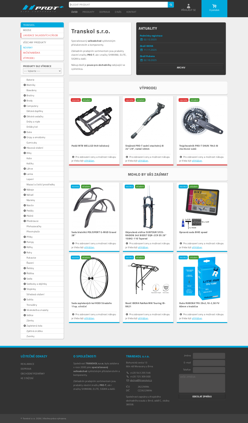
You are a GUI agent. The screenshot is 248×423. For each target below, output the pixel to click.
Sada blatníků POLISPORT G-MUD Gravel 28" (93, 233)
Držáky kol (32, 126)
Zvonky (30, 336)
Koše (29, 158)
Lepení (30, 179)
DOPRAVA (104, 12)
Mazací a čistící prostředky (41, 184)
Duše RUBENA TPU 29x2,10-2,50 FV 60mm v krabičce (199, 304)
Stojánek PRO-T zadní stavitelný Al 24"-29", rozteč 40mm (144, 147)
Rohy (27, 252)
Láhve (28, 169)
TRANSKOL (29, 25)
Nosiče (28, 205)
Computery (30, 106)
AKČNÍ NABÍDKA (31, 52)
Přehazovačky (34, 226)
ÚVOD (74, 12)
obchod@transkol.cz (141, 380)
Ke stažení (27, 378)
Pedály (28, 211)
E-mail (187, 362)
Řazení (30, 263)
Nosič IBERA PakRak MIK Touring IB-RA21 (145, 304)
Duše (27, 132)
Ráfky (28, 247)
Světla (28, 299)
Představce (31, 221)
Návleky (31, 200)
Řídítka (28, 273)
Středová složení (35, 294)
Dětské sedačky (33, 116)
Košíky (30, 163)
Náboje (28, 190)
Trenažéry (32, 305)
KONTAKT (131, 12)
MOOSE (27, 30)
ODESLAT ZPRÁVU (202, 396)
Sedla (27, 279)
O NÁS (118, 12)
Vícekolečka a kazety (36, 310)
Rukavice (31, 257)
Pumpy (28, 242)
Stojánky (29, 289)
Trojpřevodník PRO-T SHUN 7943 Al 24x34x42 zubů (198, 147)
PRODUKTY (88, 12)
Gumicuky (32, 142)
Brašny (28, 95)
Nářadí (28, 195)
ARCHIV (181, 67)
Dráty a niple (33, 121)
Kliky (27, 153)
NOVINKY (28, 47)
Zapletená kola (32, 326)
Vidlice (28, 315)
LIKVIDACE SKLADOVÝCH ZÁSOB (40, 35)
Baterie (30, 79)
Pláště (28, 216)
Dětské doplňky (35, 111)
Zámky (30, 320)
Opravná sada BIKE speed (193, 232)
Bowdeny (32, 90)
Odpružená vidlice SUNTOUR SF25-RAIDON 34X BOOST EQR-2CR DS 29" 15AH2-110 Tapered (145, 235)
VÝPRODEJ (28, 58)
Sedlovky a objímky (35, 284)
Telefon (187, 369)
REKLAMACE (27, 364)
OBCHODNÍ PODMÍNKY (33, 373)
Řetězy (28, 268)
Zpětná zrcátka (35, 331)
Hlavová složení (33, 148)
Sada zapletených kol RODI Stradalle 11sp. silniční (91, 304)
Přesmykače (33, 231)
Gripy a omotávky (34, 137)
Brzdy (28, 100)
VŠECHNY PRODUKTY (34, 42)
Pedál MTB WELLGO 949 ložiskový (90, 145)
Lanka (28, 174)
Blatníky (29, 85)
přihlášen (89, 160)
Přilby (28, 237)
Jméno (187, 355)
